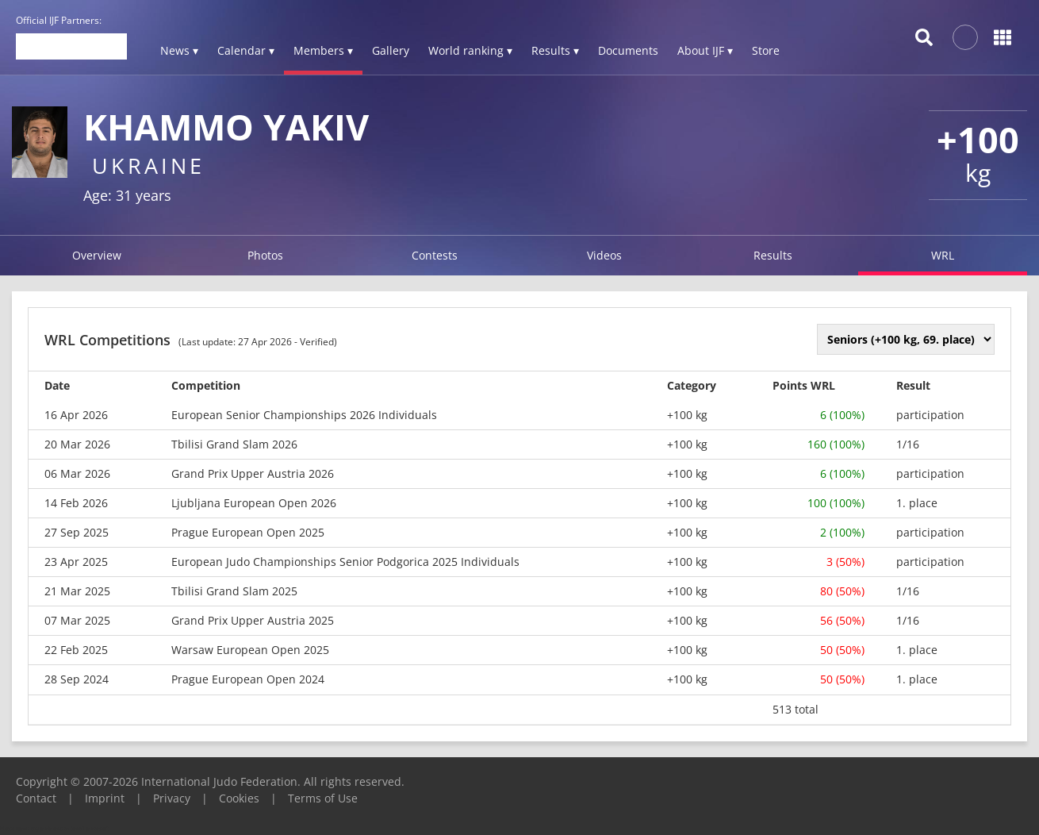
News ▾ (179, 50)
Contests (435, 255)
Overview (96, 255)
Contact (36, 798)
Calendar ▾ (245, 50)
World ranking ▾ (470, 50)
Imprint (105, 798)
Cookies (239, 798)
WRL (942, 255)
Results (772, 255)
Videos (604, 255)
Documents (628, 50)
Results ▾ (555, 50)
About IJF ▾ (705, 50)
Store (766, 50)
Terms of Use (323, 798)
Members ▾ (323, 50)
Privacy (171, 798)
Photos (265, 255)
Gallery (390, 50)
